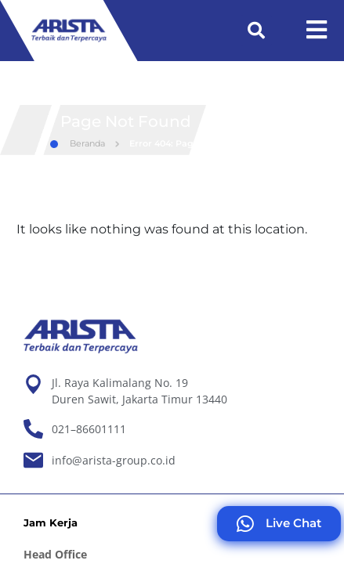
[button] (256, 30)
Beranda (77, 172)
